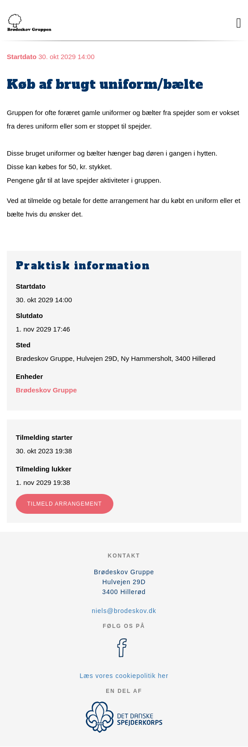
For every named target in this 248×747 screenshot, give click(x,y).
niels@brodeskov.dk (124, 610)
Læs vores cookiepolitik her (124, 675)
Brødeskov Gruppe (46, 390)
